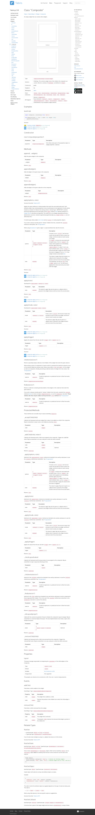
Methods (76, 17)
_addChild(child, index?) (79, 34)
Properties (35, 143)
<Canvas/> (44, 99)
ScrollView (13, 65)
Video (12, 83)
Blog (71, 3)
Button (12, 32)
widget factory (27, 213)
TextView (13, 80)
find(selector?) (77, 30)
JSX (56, 211)
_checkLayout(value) (78, 41)
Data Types (13, 94)
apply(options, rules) (78, 23)
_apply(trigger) (77, 39)
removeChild (77, 54)
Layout (43, 567)
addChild (76, 52)
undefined (31, 450)
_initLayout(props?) (78, 45)
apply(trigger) (77, 27)
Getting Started (14, 13)
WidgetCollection (15, 88)
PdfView (13, 54)
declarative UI (33, 227)
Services (12, 19)
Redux (12, 100)
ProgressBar (14, 57)
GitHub (11, 811)
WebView (13, 85)
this (30, 165)
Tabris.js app (79, 84)
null (51, 666)
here (64, 253)
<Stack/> (60, 100)
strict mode (41, 220)
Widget (13, 87)
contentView (14, 26)
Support (65, 3)
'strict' (41, 315)
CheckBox (13, 41)
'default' (35, 315)
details (30, 394)
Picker (12, 55)
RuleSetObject (77, 59)
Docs (50, 3)
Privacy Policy (27, 811)
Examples (76, 11)
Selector (35, 377)
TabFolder (13, 77)
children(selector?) (78, 28)
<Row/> (47, 100)
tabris (35, 90)
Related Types (77, 55)
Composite (13, 44)
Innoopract (15, 813)
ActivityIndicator (14, 31)
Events (75, 51)
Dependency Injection (15, 98)
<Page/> (63, 99)
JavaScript (76, 12)
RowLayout (13, 64)
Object (25, 14)
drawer (12, 27)
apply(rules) (77, 24)
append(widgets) (77, 20)
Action (12, 29)
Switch (12, 74)
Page (12, 52)
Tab (12, 75)
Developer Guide (14, 15)
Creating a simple (34, 125)
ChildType (40, 381)
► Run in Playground (45, 125)
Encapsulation (41, 224)
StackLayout (14, 72)
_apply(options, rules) (78, 35)
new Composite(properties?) (79, 15)
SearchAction (14, 67)
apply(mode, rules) (78, 25)
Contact (20, 811)
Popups (12, 90)
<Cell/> (50, 99)
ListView (13, 49)
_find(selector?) (77, 44)
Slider (12, 69)
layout (76, 49)
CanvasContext (14, 37)
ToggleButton (14, 82)
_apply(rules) (77, 37)
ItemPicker (13, 47)
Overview (13, 22)
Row (12, 62)
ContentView (54, 93)
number (43, 447)
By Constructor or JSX (49, 671)
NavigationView (14, 50)
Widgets (12, 21)
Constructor (76, 14)
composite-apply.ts (31, 128)
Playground (57, 3)
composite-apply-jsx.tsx (33, 127)
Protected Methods (77, 31)
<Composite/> (41, 97)
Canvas (13, 36)
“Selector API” (36, 203)
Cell (12, 39)
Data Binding (14, 96)
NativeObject (31, 14)
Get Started (44, 3)
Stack (12, 70)
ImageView (13, 45)
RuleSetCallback (77, 61)
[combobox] (79, 3)
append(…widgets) (78, 18)
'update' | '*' (43, 345)
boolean (30, 431)
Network (13, 92)
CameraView (14, 34)
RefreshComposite (15, 60)
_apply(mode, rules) (78, 38)
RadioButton (14, 59)
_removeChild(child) (78, 46)
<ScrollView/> (53, 100)
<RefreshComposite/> (39, 100)
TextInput (13, 79)
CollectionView (14, 42)
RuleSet (34, 261)
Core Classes (13, 17)
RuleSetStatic (77, 58)
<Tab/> (65, 100)
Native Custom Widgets (14, 103)
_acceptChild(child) (78, 32)
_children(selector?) (78, 42)
